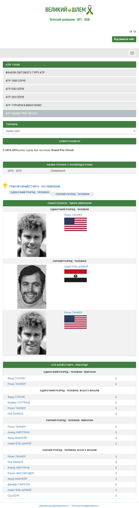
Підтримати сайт (124, 39)
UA (134, 31)
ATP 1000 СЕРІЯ (15, 80)
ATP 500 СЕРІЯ (15, 88)
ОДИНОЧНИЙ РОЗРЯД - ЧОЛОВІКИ (29, 192)
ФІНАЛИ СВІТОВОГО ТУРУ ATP (25, 72)
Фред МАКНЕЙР (17, 437)
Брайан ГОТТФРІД (19, 402)
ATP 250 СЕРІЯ (15, 97)
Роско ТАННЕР (17, 383)
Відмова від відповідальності (54, 505)
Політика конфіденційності (85, 505)
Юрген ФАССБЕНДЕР (21, 473)
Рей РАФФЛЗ (15, 413)
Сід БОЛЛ (13, 495)
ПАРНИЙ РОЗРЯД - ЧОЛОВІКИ (72, 194)
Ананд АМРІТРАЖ (19, 432)
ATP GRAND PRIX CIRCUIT (22, 113)
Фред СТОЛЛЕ (16, 378)
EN (131, 31)
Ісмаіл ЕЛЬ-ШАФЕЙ (19, 443)
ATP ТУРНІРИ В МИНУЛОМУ (24, 105)
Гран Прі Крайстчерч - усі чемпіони (34, 186)
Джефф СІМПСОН (19, 484)
